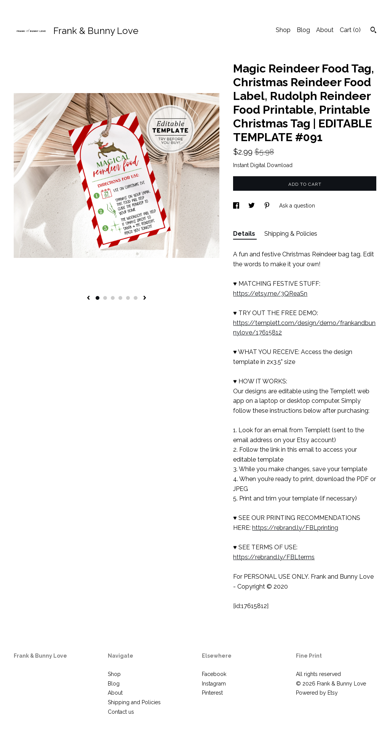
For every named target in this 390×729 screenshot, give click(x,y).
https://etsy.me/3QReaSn (270, 293)
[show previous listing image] (88, 298)
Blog (303, 30)
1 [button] (97, 298)
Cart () (350, 30)
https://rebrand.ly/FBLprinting (295, 527)
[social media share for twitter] (252, 206)
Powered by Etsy (317, 693)
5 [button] (128, 298)
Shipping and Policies (134, 702)
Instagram (214, 684)
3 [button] (113, 298)
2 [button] (105, 298)
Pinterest (212, 693)
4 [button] (120, 298)
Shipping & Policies (290, 233)
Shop (283, 30)
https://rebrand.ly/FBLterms (274, 557)
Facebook (214, 674)
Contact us (121, 712)
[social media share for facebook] (237, 206)
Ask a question (297, 206)
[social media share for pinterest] (268, 206)
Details (245, 233)
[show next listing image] (145, 298)
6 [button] (135, 298)
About (325, 30)
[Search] (373, 31)
